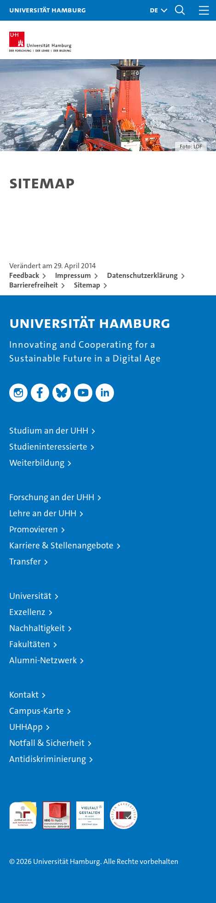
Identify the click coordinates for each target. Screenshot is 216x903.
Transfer (25, 561)
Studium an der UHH (48, 430)
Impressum (73, 275)
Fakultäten (29, 644)
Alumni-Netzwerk (43, 660)
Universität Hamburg (47, 10)
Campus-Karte (36, 711)
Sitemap (87, 285)
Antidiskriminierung (47, 759)
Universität (30, 596)
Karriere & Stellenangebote (61, 545)
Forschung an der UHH (51, 497)
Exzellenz (27, 612)
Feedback (24, 275)
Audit (51, 806)
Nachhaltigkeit (37, 628)
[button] (156, 10)
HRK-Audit (85, 811)
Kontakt (24, 694)
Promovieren (33, 529)
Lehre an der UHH (42, 513)
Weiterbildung (36, 462)
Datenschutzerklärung (142, 275)
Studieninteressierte (48, 446)
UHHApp (26, 727)
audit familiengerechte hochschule (23, 815)
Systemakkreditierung (123, 806)
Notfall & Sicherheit (47, 743)
